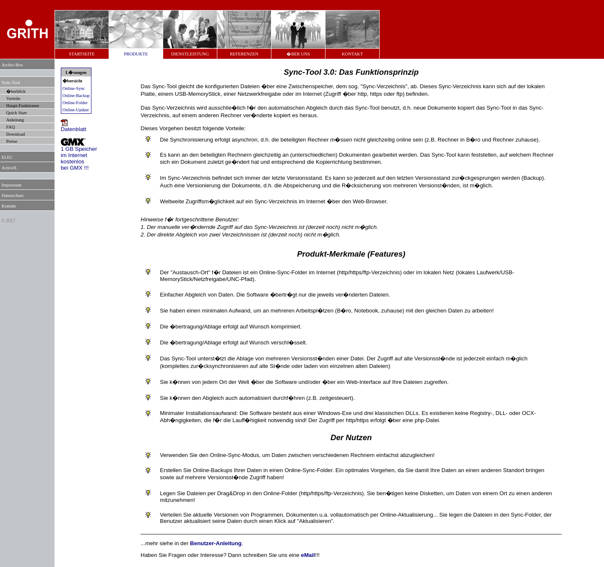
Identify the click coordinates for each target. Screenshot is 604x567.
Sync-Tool (11, 82)
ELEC (7, 157)
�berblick (16, 91)
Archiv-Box (12, 65)
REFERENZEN (244, 54)
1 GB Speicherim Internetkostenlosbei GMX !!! (79, 156)
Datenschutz (13, 195)
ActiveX (9, 167)
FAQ (10, 127)
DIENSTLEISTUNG (190, 54)
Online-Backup (76, 95)
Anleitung (15, 120)
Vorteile (13, 98)
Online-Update (75, 110)
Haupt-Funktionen (22, 105)
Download (15, 134)
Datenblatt (73, 126)
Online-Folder (75, 102)
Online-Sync (73, 88)
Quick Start (16, 112)
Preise (11, 141)
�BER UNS (298, 54)
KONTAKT (352, 54)
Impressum (11, 185)
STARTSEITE (81, 54)
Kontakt (9, 206)
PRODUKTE (136, 54)
